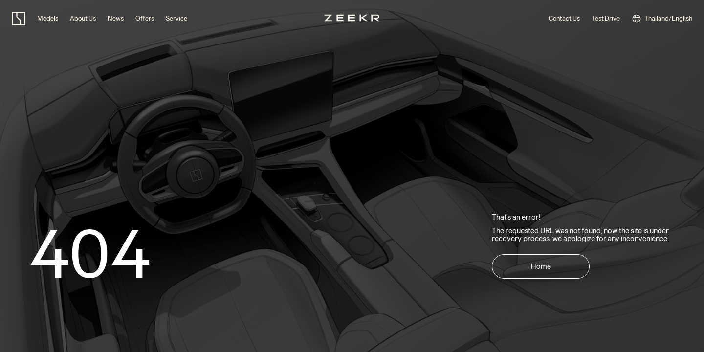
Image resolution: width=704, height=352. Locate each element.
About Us (83, 18)
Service (176, 18)
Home (541, 266)
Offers (144, 18)
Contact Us (564, 18)
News (116, 18)
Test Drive (606, 18)
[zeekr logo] (18, 18)
